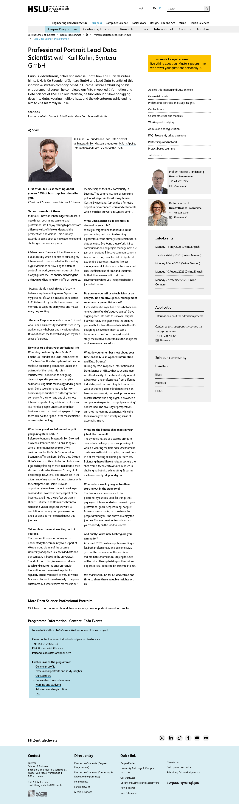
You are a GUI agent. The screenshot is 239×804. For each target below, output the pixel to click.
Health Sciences (199, 22)
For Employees (82, 786)
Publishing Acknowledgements (184, 772)
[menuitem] (62, 29)
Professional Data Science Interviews (112, 34)
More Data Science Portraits (91, 116)
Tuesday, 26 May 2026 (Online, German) (178, 255)
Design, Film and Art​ (162, 22)
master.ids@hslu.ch (52, 648)
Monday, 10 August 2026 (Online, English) (179, 271)
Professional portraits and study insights (58, 671)
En (160, 8)
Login (141, 8)
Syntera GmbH (85, 143)
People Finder (127, 763)
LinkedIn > (161, 366)
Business (96, 22)
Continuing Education (98, 29)
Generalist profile (45, 666)
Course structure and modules (52, 680)
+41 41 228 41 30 (165, 335)
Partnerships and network (163, 142)
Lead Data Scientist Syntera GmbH (51, 38)
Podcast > (161, 382)
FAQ (37, 693)
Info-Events (66, 116)
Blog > (159, 374)
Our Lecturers (43, 675)
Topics (143, 29)
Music (182, 22)
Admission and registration (51, 689)
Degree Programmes (62, 29)
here (37, 608)
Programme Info (37, 116)
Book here (65, 652)
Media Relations (83, 791)
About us (203, 29)
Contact (53, 116)
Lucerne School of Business (41, 34)
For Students (81, 781)
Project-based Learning (161, 148)
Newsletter (173, 762)
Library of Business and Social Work (139, 782)
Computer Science (117, 22)
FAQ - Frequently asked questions (167, 135)
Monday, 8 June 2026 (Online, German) (177, 263)
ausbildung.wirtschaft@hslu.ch (45, 785)
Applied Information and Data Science (170, 89)
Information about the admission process (179, 316)
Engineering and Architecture (70, 22)
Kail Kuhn (79, 139)
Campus (185, 29)
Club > (159, 391)
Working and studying (48, 684)
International (163, 29)
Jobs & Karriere (128, 792)
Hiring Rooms (127, 787)
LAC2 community (116, 188)
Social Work (139, 22)
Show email (180, 186)
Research (126, 29)
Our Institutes (127, 777)
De (154, 8)
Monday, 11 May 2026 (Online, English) (178, 246)
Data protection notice (179, 767)
